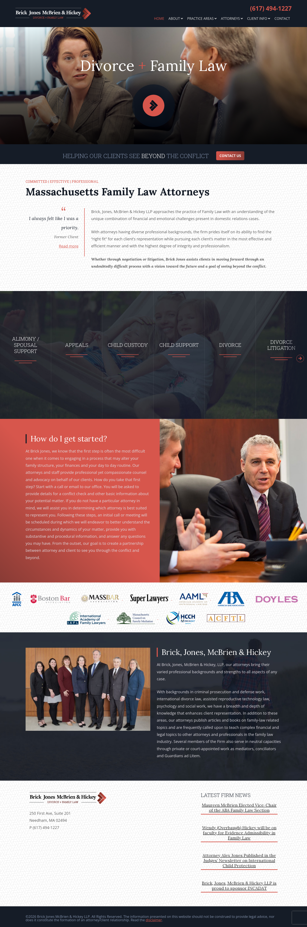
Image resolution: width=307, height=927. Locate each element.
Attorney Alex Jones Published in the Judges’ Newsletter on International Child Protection (239, 857)
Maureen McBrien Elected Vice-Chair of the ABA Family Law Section (239, 804)
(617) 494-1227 (271, 8)
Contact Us (230, 152)
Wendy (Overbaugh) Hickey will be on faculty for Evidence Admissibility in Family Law (239, 829)
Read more (68, 242)
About (175, 19)
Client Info (258, 19)
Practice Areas (202, 19)
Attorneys (232, 19)
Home (159, 19)
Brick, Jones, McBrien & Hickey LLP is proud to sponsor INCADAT (239, 882)
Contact (282, 19)
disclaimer (154, 916)
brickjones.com (60, 13)
